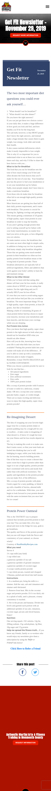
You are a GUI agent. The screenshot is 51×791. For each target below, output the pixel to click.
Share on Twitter (35, 672)
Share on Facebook (22, 672)
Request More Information (25, 35)
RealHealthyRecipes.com (27, 544)
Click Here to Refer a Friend (26, 648)
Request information (25, 743)
